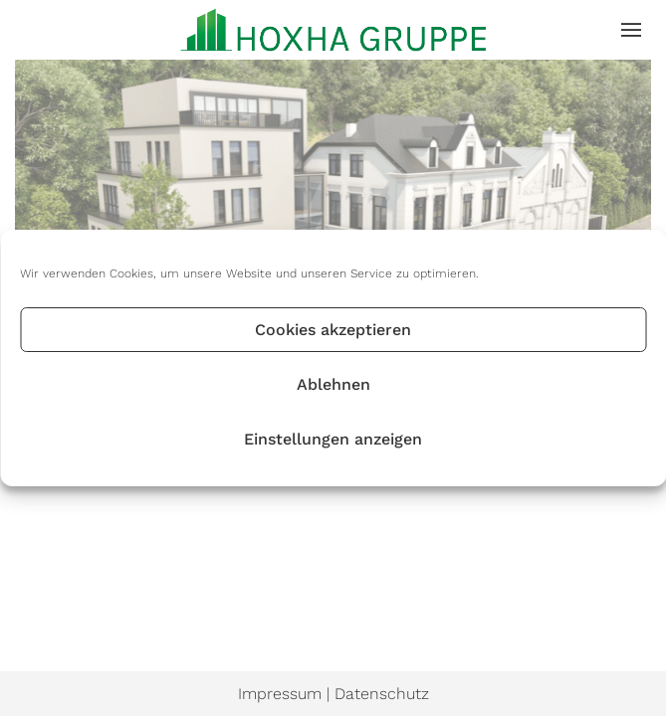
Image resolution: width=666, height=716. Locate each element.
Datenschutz (381, 693)
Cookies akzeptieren (333, 329)
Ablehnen (333, 384)
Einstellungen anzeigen (333, 439)
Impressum (280, 693)
